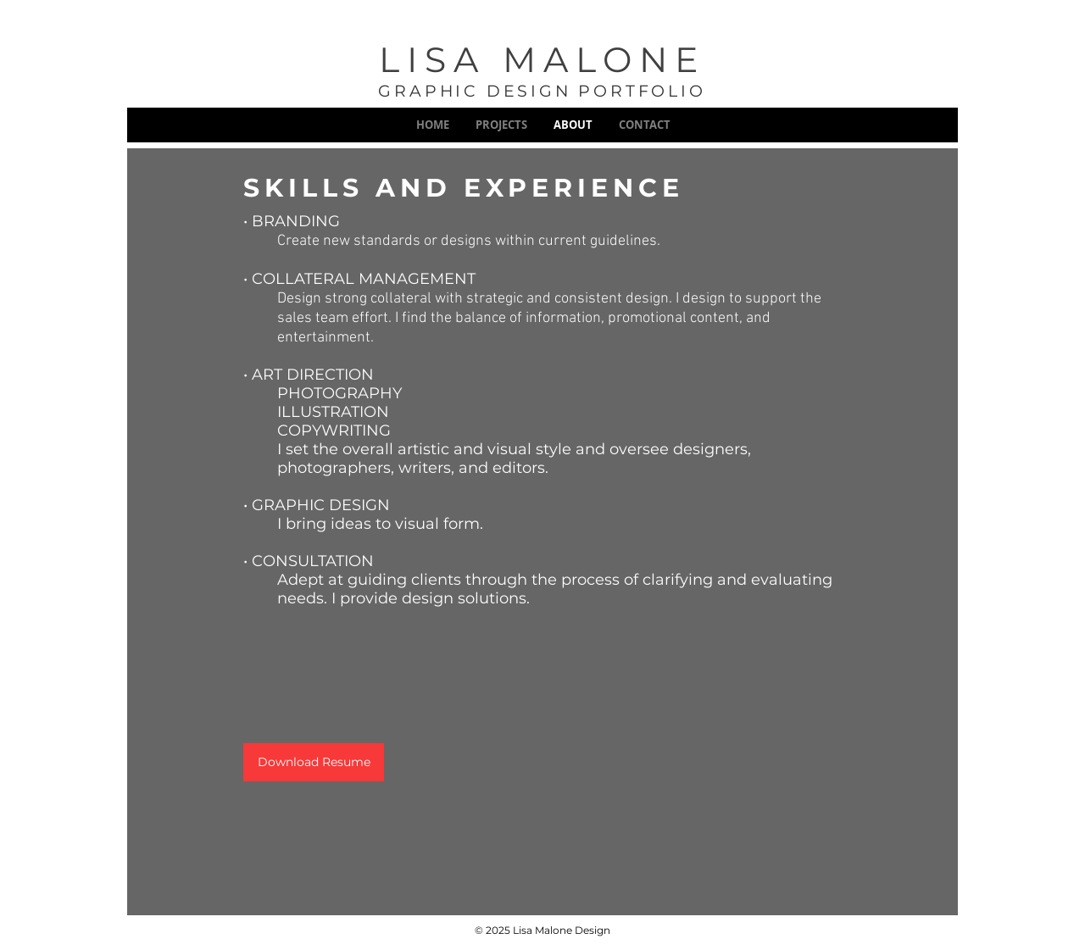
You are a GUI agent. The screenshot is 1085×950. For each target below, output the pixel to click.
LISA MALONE (542, 59)
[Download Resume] (313, 762)
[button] (501, 125)
